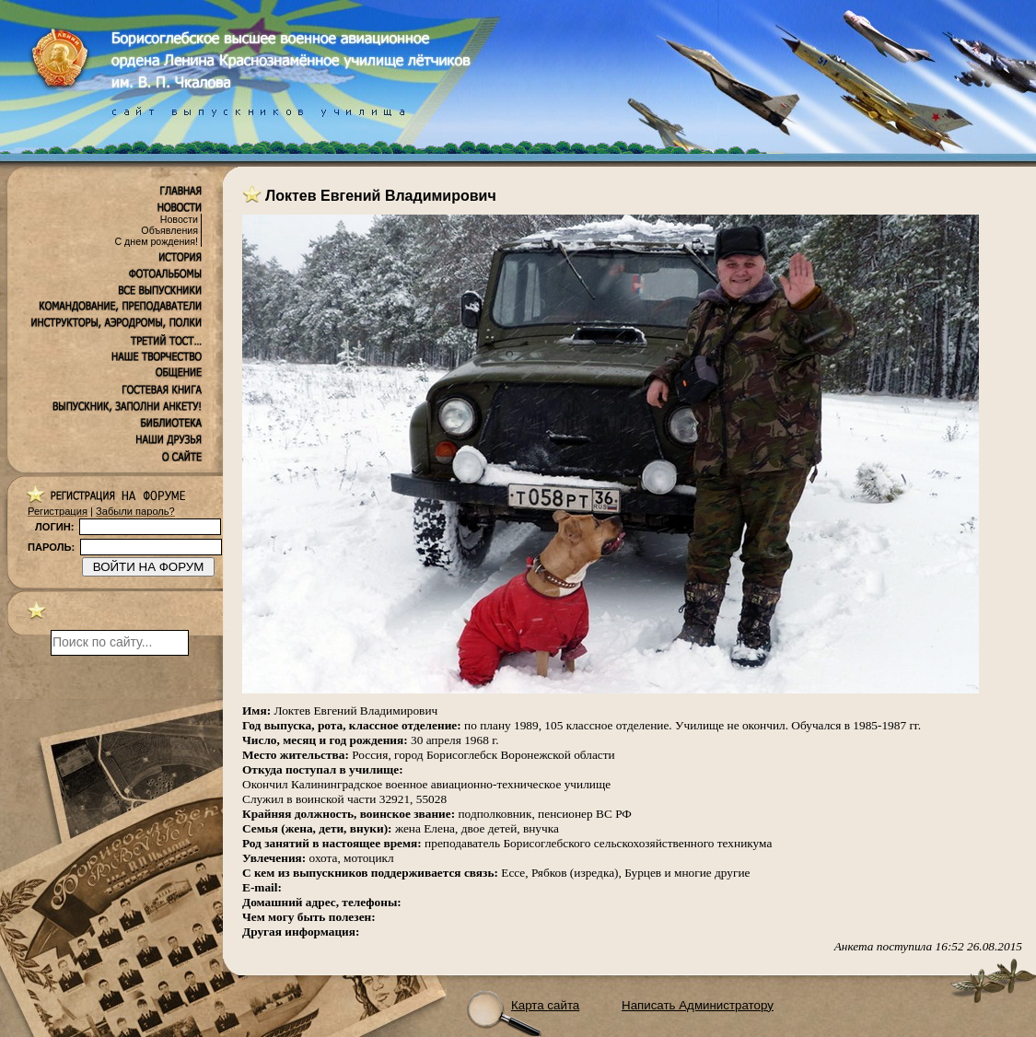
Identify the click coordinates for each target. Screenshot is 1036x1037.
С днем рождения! (156, 241)
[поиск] (120, 643)
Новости (179, 219)
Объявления (169, 230)
